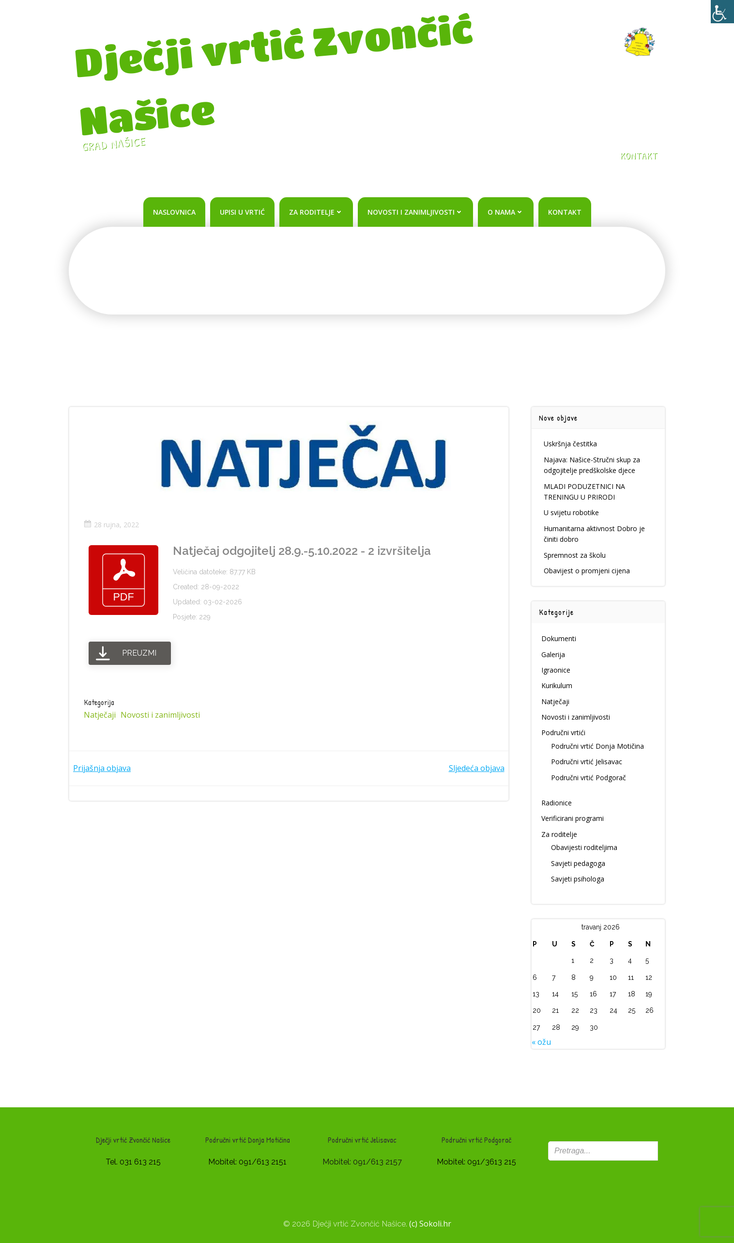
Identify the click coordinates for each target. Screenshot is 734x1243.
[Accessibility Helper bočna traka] (722, 11)
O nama (506, 212)
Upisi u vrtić (242, 212)
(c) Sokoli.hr (430, 1223)
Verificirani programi (572, 818)
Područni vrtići (563, 732)
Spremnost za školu (575, 555)
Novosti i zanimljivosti (415, 212)
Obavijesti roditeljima (584, 847)
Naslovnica (174, 212)
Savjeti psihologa (577, 878)
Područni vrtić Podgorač (588, 777)
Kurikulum (556, 685)
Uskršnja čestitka (570, 443)
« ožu (541, 1042)
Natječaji (100, 714)
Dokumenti (558, 638)
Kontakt (564, 212)
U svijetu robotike (571, 512)
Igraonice (555, 670)
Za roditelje (316, 212)
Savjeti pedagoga (578, 863)
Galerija (553, 654)
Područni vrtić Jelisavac (586, 761)
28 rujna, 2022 (111, 524)
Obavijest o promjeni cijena (587, 570)
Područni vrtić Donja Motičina (597, 746)
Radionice (556, 802)
